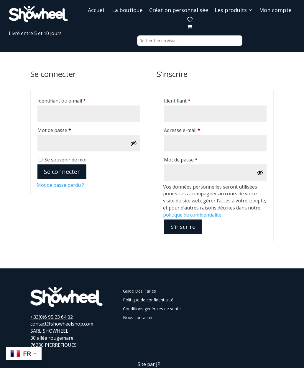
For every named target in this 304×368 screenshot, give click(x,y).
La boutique (127, 11)
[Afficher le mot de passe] (133, 143)
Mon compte (275, 11)
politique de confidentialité (192, 215)
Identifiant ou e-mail (74, 100)
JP (158, 364)
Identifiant (189, 100)
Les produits (231, 11)
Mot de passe (66, 129)
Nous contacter (138, 318)
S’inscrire (182, 227)
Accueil (97, 11)
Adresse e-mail (194, 129)
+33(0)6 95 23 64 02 (51, 317)
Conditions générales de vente (152, 309)
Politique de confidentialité (148, 300)
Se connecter (62, 172)
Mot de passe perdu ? (60, 185)
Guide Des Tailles (139, 291)
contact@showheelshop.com (61, 324)
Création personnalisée (178, 11)
